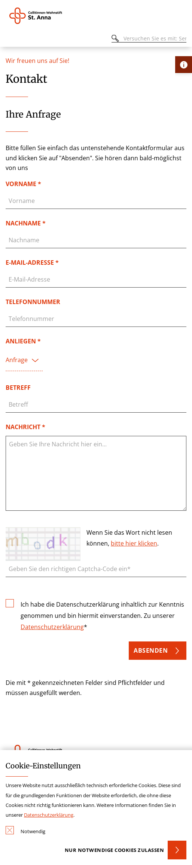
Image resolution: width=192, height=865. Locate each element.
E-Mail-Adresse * (32, 262)
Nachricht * (25, 427)
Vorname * (23, 184)
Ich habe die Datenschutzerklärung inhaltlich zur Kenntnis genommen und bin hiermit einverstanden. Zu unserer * (102, 615)
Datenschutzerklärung (52, 627)
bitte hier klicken (134, 543)
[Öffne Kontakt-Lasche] (183, 64)
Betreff (18, 387)
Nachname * (26, 223)
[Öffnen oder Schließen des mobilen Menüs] (10, 39)
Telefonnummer (33, 302)
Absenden (151, 650)
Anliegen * (23, 341)
